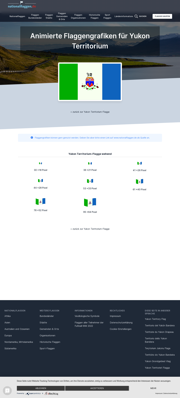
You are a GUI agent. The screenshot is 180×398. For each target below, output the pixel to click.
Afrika (7, 316)
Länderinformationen (125, 16)
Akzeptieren (97, 388)
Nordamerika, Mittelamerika (18, 342)
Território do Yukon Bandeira (160, 354)
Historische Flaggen (94, 16)
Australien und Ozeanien (17, 329)
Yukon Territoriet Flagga (157, 367)
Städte (43, 322)
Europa (8, 335)
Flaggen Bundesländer (35, 16)
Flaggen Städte (49, 16)
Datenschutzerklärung (170, 393)
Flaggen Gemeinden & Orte (62, 16)
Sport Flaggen (107, 16)
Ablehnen (40, 388)
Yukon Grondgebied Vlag (158, 361)
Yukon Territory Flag (155, 319)
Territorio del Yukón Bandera (160, 325)
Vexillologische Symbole (87, 316)
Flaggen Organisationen (78, 16)
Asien (7, 322)
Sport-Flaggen (47, 348)
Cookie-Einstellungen (120, 329)
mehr (153, 388)
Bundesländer (47, 316)
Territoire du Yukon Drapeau (159, 332)
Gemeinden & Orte (49, 329)
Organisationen (47, 335)
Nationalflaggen (17, 16)
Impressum (115, 316)
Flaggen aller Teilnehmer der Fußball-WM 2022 (89, 324)
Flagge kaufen (162, 16)
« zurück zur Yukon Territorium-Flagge (90, 111)
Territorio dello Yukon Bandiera (156, 340)
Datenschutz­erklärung (121, 322)
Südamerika (10, 348)
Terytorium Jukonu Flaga (157, 348)
